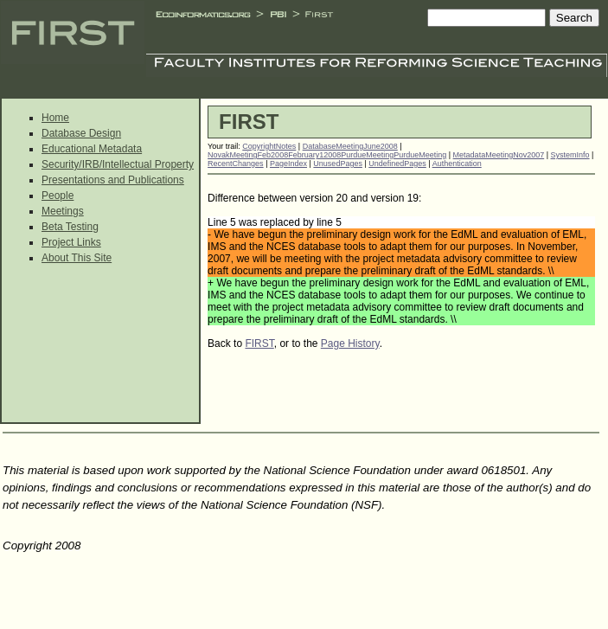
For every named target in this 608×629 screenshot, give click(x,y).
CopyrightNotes (269, 146)
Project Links (71, 242)
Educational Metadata (92, 149)
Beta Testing (70, 227)
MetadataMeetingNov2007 (499, 155)
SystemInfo (570, 155)
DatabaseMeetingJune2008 (350, 146)
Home (55, 118)
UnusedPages (337, 163)
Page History (350, 343)
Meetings (63, 211)
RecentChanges (236, 163)
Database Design (81, 133)
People (58, 195)
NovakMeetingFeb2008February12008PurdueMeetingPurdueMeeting (327, 155)
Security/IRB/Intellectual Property (118, 164)
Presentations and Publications (113, 180)
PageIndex (288, 163)
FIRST (259, 343)
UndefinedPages (397, 163)
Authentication (457, 163)
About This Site (77, 258)
